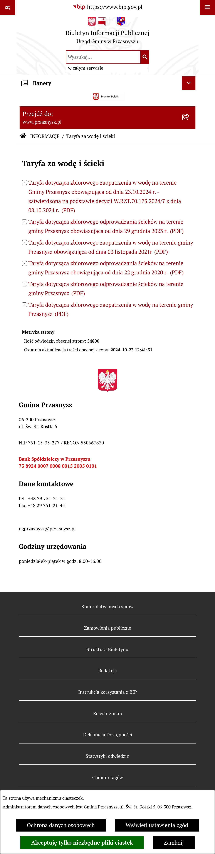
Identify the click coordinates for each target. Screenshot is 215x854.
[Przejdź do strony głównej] (107, 32)
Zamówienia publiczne (107, 628)
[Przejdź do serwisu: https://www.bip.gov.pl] (107, 7)
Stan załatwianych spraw (108, 607)
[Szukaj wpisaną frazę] (145, 57)
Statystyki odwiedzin (107, 756)
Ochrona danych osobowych (61, 825)
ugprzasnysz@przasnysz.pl (47, 529)
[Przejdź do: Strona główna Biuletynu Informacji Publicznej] (23, 136)
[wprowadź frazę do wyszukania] (103, 57)
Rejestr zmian (107, 713)
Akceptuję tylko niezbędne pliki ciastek (82, 842)
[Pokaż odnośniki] (7, 7)
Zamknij (174, 842)
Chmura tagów (107, 777)
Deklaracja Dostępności (107, 735)
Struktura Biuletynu (107, 649)
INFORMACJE (45, 136)
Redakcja (107, 671)
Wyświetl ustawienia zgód (157, 825)
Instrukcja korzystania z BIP (107, 692)
